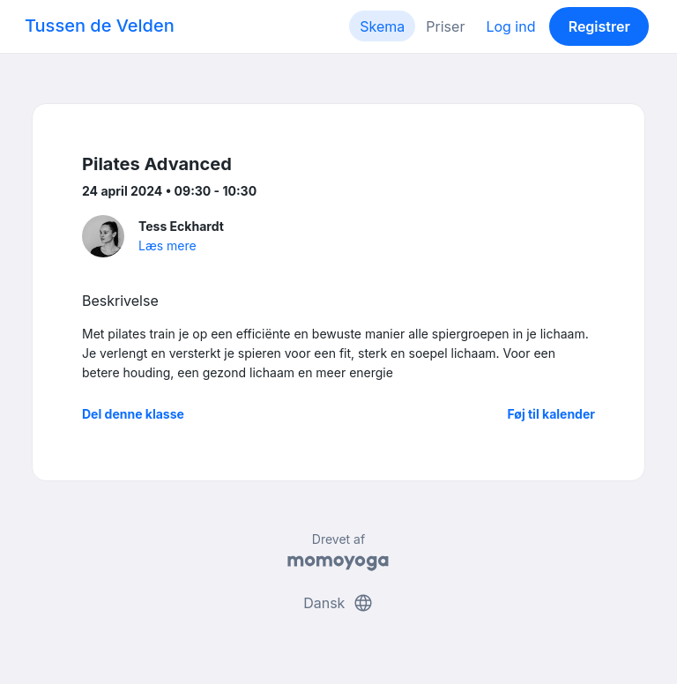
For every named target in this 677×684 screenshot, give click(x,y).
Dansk (338, 602)
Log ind (510, 26)
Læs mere (167, 245)
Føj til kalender (551, 413)
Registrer (599, 26)
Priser (445, 26)
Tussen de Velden (100, 25)
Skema (382, 26)
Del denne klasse (133, 413)
